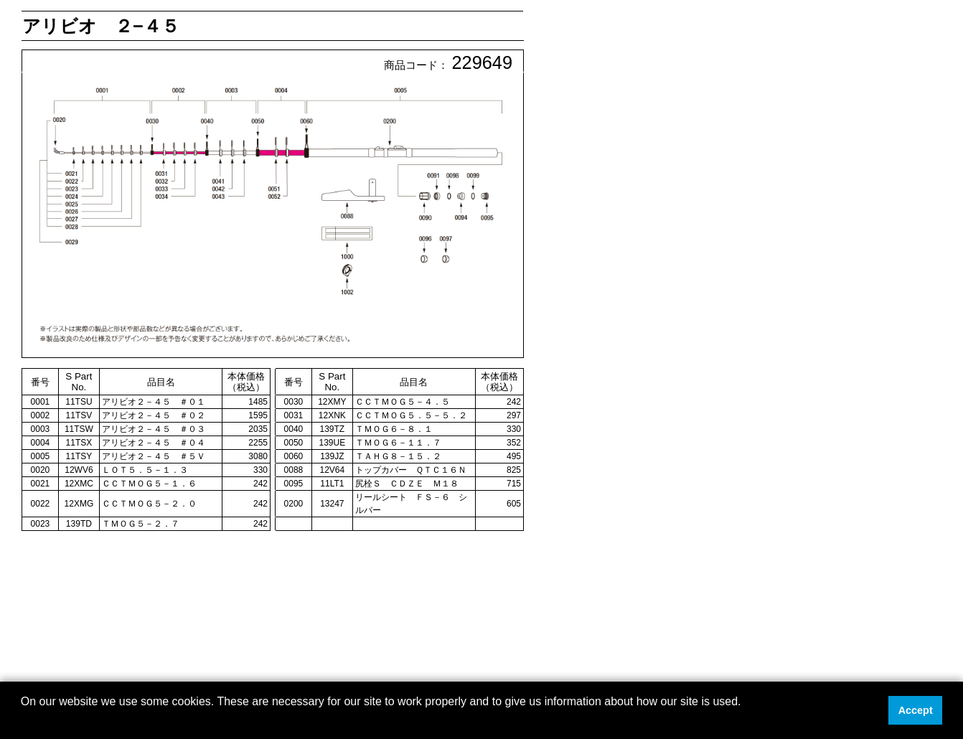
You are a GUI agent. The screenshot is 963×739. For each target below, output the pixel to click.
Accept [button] (915, 710)
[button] (23, 720)
